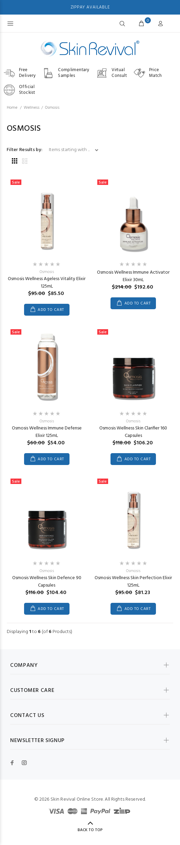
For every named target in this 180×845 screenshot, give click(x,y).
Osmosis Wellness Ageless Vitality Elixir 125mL (46, 282)
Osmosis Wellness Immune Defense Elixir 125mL (47, 432)
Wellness (31, 107)
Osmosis (47, 272)
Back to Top (90, 830)
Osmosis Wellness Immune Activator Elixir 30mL (133, 276)
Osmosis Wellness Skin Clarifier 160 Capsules (133, 432)
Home (12, 107)
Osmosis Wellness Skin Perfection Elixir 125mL (133, 581)
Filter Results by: (24, 150)
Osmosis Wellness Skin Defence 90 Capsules (46, 581)
